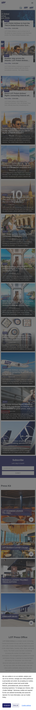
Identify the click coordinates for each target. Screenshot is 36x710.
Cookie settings (26, 705)
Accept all (7, 705)
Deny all (15, 705)
